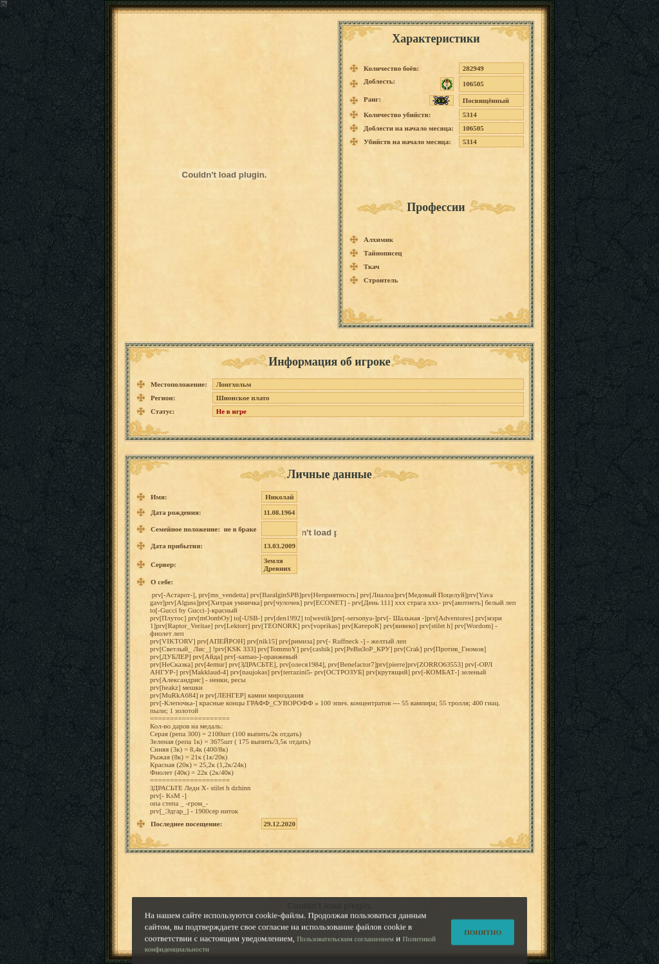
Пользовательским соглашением (345, 943)
